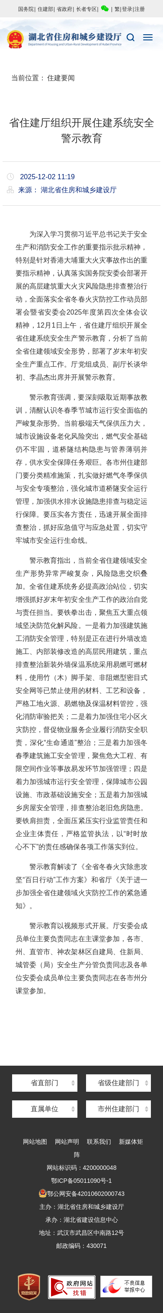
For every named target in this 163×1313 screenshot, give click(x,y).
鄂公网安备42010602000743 (81, 1193)
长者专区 (86, 9)
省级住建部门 (118, 1083)
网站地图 (35, 1141)
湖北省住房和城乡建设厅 (81, 39)
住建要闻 (61, 78)
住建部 (45, 9)
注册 (139, 9)
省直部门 (44, 1083)
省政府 (64, 9)
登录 (127, 9)
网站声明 (67, 1141)
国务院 (26, 9)
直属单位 (44, 1109)
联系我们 (99, 1141)
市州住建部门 (118, 1109)
